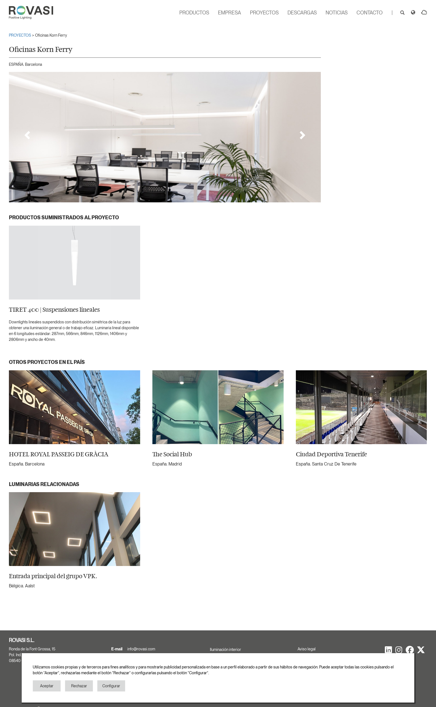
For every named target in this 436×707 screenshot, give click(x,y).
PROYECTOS (264, 13)
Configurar (111, 686)
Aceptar (46, 686)
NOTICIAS (337, 13)
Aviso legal (307, 649)
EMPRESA (229, 13)
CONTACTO (369, 13)
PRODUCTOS (194, 13)
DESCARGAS (302, 13)
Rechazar (79, 686)
